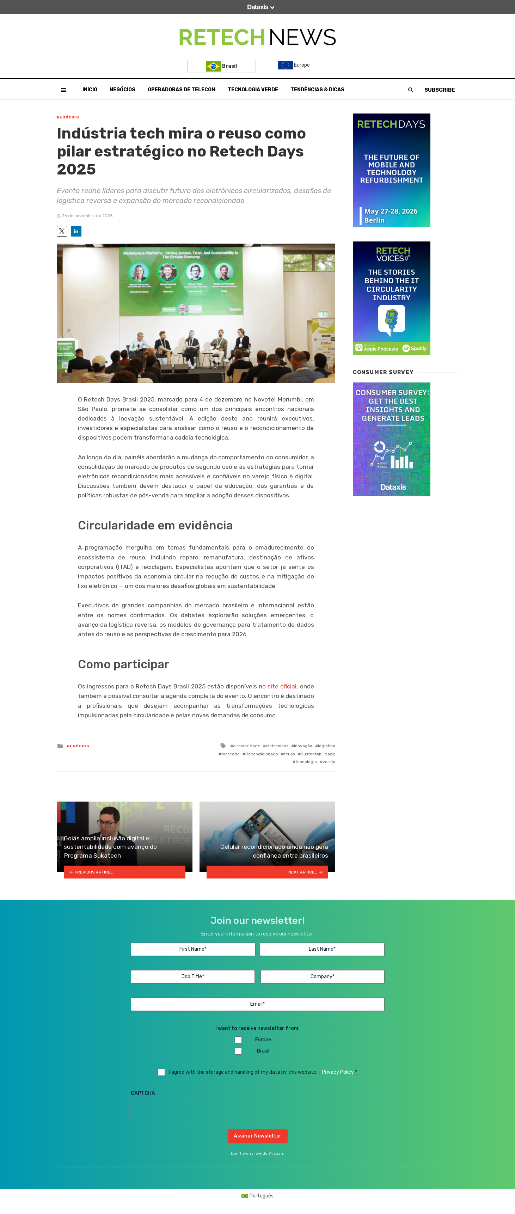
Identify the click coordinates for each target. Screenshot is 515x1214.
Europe (294, 65)
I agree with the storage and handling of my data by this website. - (263, 1072)
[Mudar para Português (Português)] (257, 1196)
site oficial (282, 686)
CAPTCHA (143, 1093)
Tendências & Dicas (317, 90)
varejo (329, 761)
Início (89, 90)
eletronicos (277, 745)
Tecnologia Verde (253, 90)
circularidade (246, 745)
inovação (303, 745)
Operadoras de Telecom (181, 90)
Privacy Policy (338, 1072)
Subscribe (439, 90)
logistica (326, 745)
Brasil (221, 66)
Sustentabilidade (318, 754)
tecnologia (306, 761)
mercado (230, 754)
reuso (289, 754)
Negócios (122, 90)
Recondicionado (261, 754)
